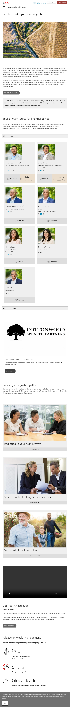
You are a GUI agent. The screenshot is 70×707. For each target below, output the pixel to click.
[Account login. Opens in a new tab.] (62, 2)
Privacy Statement (13, 696)
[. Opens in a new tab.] (6, 3)
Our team (8, 136)
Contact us (51, 2)
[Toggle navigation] (15, 7)
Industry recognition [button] (27, 178)
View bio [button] (13, 179)
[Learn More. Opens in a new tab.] (10, 371)
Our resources (9, 308)
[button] (13, 169)
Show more (35, 449)
